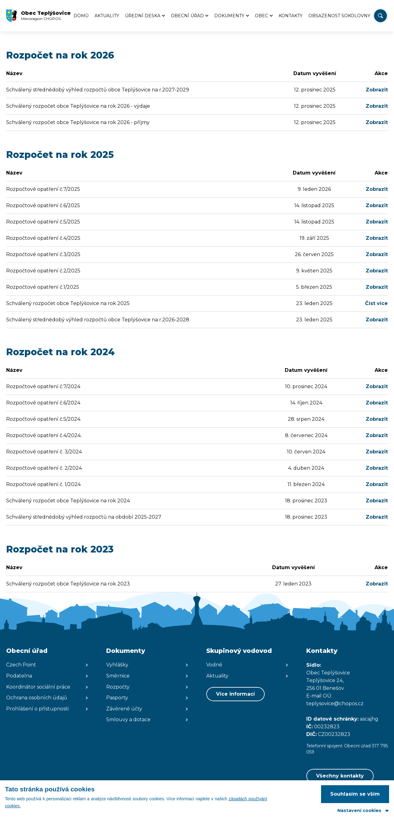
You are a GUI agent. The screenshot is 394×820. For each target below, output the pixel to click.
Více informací (235, 694)
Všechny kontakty (340, 776)
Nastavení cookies (359, 810)
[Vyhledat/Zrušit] (380, 15)
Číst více (376, 303)
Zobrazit (377, 90)
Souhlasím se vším (355, 794)
